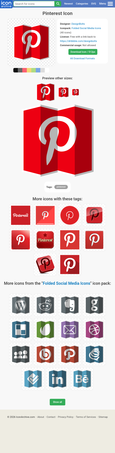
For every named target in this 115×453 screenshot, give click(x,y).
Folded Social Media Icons (86, 28)
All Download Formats (82, 58)
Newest (68, 3)
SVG (93, 3)
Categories (82, 3)
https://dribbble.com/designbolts (78, 41)
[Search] (57, 4)
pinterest (61, 186)
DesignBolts (78, 23)
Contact (51, 416)
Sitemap (103, 416)
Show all (57, 402)
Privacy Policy (65, 416)
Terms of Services (86, 416)
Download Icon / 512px (83, 51)
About (40, 416)
